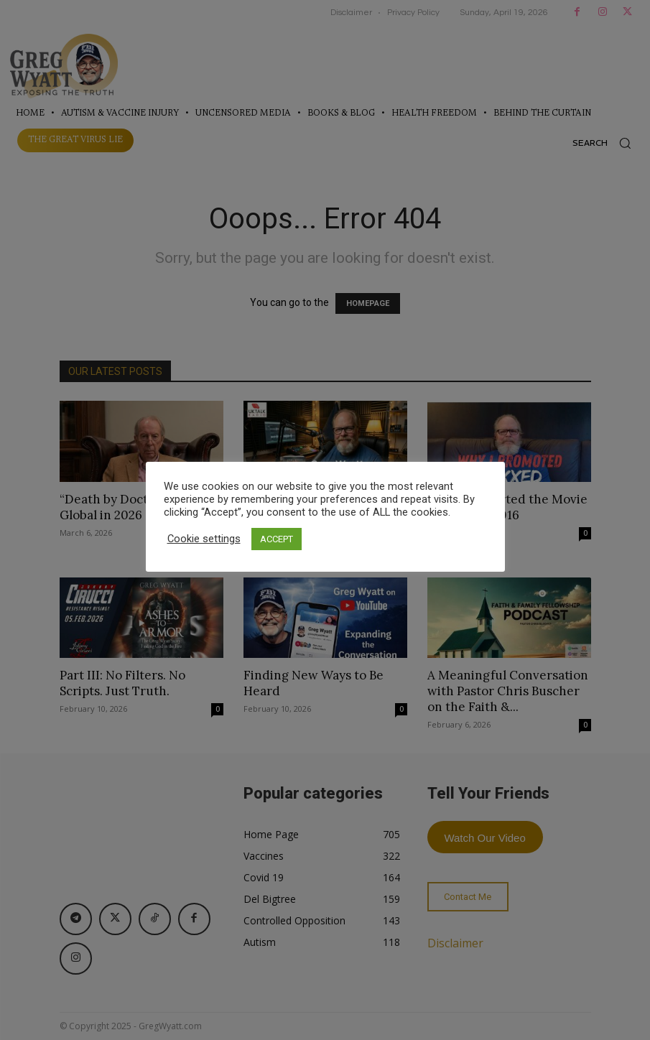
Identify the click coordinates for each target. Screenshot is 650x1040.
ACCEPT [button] (276, 539)
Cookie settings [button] (204, 538)
